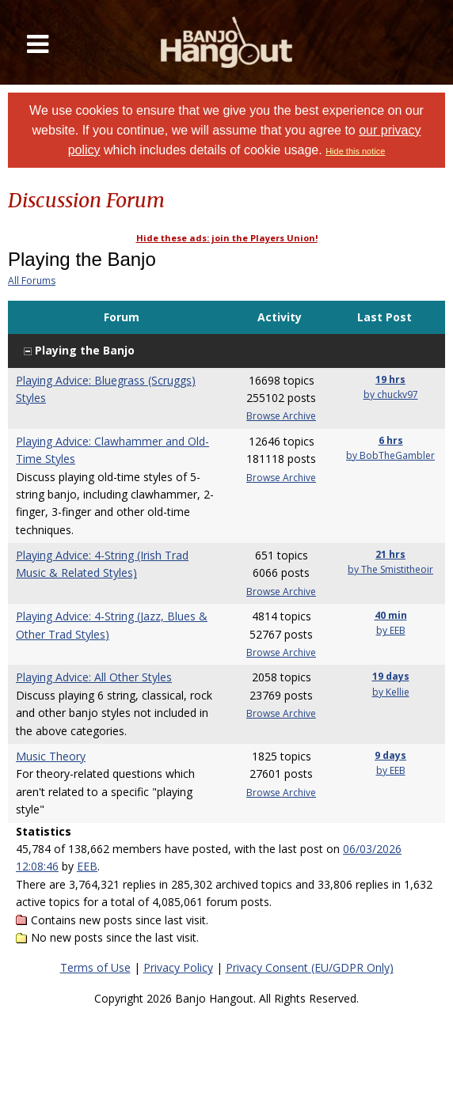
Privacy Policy (178, 967)
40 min (391, 615)
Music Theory (51, 756)
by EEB (390, 630)
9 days (390, 755)
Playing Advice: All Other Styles (94, 677)
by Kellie (390, 692)
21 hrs (390, 554)
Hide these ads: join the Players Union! (227, 238)
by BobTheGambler (390, 455)
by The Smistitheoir (390, 569)
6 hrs (391, 440)
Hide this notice (355, 151)
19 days (390, 676)
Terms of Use (95, 967)
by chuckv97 (391, 394)
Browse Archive (281, 416)
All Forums (31, 280)
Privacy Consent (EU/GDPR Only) (310, 967)
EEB (87, 866)
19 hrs (390, 379)
